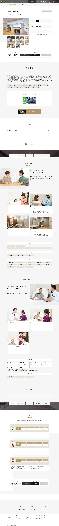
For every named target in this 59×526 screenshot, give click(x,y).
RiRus (32, 506)
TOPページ (8, 515)
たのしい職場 (33, 502)
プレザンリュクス (19, 517)
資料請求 (54, 2)
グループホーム (28, 515)
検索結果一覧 (15, 4)
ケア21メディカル (21, 506)
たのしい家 (27, 517)
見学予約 (57, 2)
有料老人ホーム (18, 515)
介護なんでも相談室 (22, 509)
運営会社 (45, 515)
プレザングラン (19, 518)
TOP (7, 4)
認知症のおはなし (28, 519)
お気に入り (50, 2)
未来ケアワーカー (45, 506)
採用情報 (45, 518)
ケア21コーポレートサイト (23, 502)
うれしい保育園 (33, 509)
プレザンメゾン (19, 519)
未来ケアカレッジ (45, 502)
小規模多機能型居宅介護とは (39, 518)
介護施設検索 (11, 4)
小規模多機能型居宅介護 (38, 515)
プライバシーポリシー (47, 517)
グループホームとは (28, 518)
